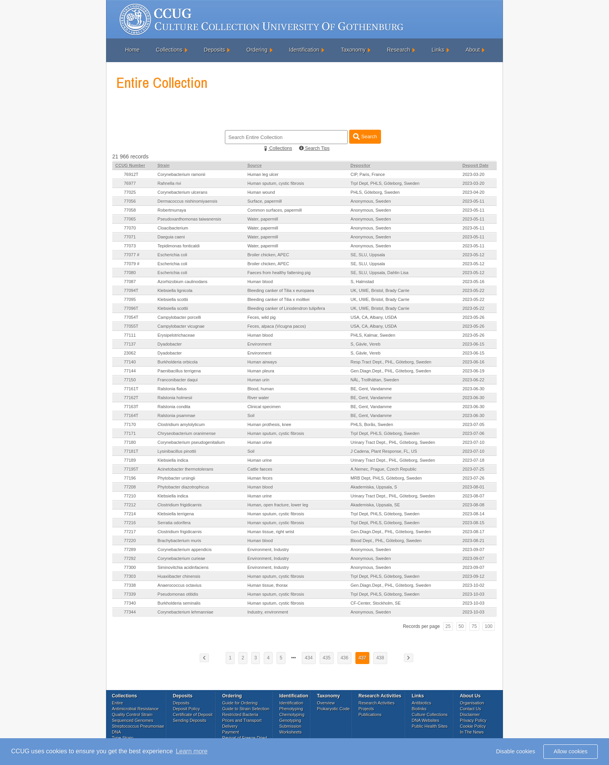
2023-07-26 (473, 478)
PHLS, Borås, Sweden (372, 424)
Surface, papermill (264, 201)
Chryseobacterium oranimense (187, 433)
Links (438, 50)
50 (461, 626)
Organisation (472, 703)
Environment (259, 344)
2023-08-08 (473, 504)
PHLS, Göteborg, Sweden (375, 192)
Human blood (260, 281)
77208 (130, 487)
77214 (130, 513)
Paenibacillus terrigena (179, 371)
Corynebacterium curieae (181, 558)
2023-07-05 (473, 424)
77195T (131, 469)
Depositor (361, 165)
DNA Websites (425, 720)
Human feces (260, 478)
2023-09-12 (473, 576)
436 (344, 658)
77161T (131, 388)
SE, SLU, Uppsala (368, 254)
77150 (130, 379)
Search (365, 136)
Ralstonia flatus (172, 388)
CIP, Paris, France (368, 174)
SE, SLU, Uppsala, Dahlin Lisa (380, 272)
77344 (130, 612)
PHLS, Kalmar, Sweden (373, 335)
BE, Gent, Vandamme (371, 388)
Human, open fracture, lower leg (277, 504)
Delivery (230, 726)
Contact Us (470, 708)
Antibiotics (421, 703)
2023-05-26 (473, 317)
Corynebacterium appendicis (185, 549)
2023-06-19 (473, 371)
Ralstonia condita (174, 406)
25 (448, 626)
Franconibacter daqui (178, 379)
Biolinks (419, 708)
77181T (131, 451)
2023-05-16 (473, 281)
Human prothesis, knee (269, 424)
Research (398, 50)
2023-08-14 (473, 513)
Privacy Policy (473, 720)
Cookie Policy (473, 726)
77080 (130, 272)
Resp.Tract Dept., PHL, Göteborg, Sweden (391, 362)
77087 (130, 281)
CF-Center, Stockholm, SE (376, 603)
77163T (131, 406)
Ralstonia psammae (176, 415)
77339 (130, 594)
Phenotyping (291, 708)
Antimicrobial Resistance (135, 708)
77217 (130, 531)
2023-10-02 (473, 585)
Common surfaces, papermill (274, 210)
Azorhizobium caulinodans (182, 281)
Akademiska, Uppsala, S (374, 487)
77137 (130, 344)
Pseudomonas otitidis (178, 594)
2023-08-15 (473, 522)
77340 (130, 603)
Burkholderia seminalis (179, 603)
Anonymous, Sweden (371, 201)
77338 (130, 585)
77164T (131, 415)
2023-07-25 (473, 469)
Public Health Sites (429, 726)
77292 (130, 558)
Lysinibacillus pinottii (177, 451)
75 (474, 626)
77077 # (131, 254)
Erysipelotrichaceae (176, 335)
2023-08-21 (473, 540)
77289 (130, 549)
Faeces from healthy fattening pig (279, 272)
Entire (117, 703)
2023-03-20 (473, 174)
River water (258, 397)
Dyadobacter (170, 344)
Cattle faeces (259, 469)
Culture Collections (429, 714)
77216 (130, 522)
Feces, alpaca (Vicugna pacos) (276, 326)
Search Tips (314, 148)
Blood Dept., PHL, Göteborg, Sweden (386, 540)
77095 (130, 299)
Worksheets (290, 732)
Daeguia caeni (171, 237)
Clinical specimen (264, 406)
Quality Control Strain (132, 714)
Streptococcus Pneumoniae (138, 726)
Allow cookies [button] (571, 751)
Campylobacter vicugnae (181, 326)
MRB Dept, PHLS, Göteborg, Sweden (386, 478)
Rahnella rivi (169, 183)
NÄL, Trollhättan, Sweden (375, 379)
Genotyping (290, 720)
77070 (130, 228)
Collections (169, 50)
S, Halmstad (362, 281)
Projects (366, 708)
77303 (130, 576)
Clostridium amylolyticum (181, 424)
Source (254, 165)
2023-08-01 (473, 487)
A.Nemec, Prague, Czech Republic (384, 469)
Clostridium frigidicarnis (180, 504)
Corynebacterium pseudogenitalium (191, 442)
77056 (130, 201)
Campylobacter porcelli (179, 317)
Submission (290, 726)
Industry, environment (267, 612)
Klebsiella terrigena (176, 513)
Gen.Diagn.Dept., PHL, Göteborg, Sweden (391, 371)
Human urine (259, 442)
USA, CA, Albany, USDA (374, 317)
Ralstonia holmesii (175, 397)
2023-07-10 (473, 442)
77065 (130, 219)
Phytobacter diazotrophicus (183, 487)
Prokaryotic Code (333, 708)
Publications (369, 714)
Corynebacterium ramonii (181, 174)
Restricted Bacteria (240, 714)
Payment (230, 732)
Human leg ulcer (262, 174)
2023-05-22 (473, 290)
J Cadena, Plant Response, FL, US (384, 451)
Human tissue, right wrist (270, 531)
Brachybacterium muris (179, 540)
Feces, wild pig (261, 317)
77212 (130, 504)
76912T (131, 174)
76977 (130, 183)
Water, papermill (262, 219)
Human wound (261, 192)
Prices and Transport (242, 720)
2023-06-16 (473, 362)
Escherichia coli (172, 254)
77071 (130, 237)
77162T (131, 397)
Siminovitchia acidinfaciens (183, 567)
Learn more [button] (192, 751)
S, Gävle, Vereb (366, 344)
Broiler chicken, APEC (268, 254)
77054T (131, 317)
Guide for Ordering (240, 703)
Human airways (262, 362)
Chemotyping (291, 714)
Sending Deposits (189, 720)
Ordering (256, 50)
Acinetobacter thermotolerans (186, 469)
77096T (131, 308)
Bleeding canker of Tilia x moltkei (278, 299)
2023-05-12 (473, 254)
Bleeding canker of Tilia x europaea (280, 290)
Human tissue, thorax (267, 585)
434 (309, 658)
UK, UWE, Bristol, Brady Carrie (380, 290)
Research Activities (376, 703)
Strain (164, 165)
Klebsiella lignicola (175, 290)
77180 (130, 442)
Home (132, 50)
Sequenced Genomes (132, 720)
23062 (130, 353)
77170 (130, 424)
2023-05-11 (473, 201)
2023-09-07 (473, 549)
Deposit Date (476, 165)
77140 (130, 362)
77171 (130, 433)
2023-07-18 (473, 460)
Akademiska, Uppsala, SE (375, 504)
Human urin (258, 379)
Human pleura (260, 371)
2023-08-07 (473, 496)
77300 (130, 567)
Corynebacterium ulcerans (182, 192)
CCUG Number (130, 165)
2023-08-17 (473, 531)
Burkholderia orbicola (178, 362)
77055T (131, 326)
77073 (130, 245)
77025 (130, 192)
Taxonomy (353, 50)
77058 (130, 210)
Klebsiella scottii (173, 299)
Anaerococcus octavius (180, 585)
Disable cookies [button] (515, 751)
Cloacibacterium (173, 228)
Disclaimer (470, 714)
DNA (116, 732)
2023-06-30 (473, 388)
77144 (130, 371)
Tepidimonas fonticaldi (179, 245)
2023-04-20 (473, 192)
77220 (130, 540)
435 (327, 658)
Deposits (214, 50)
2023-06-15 (473, 344)
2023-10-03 (473, 594)
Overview (326, 703)
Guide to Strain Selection (246, 708)
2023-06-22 (473, 379)
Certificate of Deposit (192, 714)
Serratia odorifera (174, 522)
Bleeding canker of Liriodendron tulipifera (286, 308)
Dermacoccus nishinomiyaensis (188, 201)
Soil (250, 415)
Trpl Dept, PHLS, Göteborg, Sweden (385, 183)
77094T (131, 290)
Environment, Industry (268, 549)
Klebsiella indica (173, 460)
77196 (130, 478)
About (473, 50)
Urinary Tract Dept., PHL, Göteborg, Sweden (393, 442)
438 (380, 658)
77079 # (131, 263)
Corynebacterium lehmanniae (186, 612)
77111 (130, 335)
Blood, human (260, 388)
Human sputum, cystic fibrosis (275, 183)
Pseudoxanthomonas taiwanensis (189, 219)
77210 (130, 496)
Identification (304, 50)
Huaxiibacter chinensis (179, 576)
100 (488, 626)
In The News (472, 732)
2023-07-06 (473, 433)
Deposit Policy (186, 708)
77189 (130, 460)
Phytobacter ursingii (176, 478)
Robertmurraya (172, 210)
